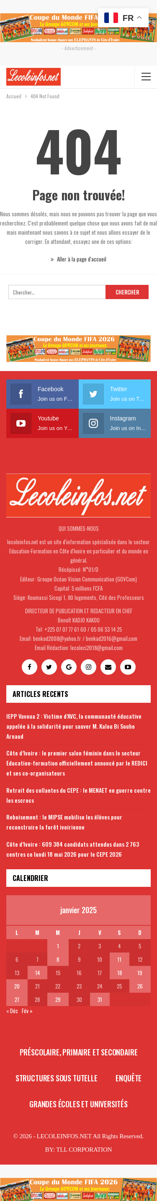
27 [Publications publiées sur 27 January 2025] (17, 999)
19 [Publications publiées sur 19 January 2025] (139, 972)
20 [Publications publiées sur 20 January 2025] (17, 986)
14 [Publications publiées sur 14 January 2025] (37, 972)
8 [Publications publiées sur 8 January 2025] (58, 959)
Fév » (27, 1010)
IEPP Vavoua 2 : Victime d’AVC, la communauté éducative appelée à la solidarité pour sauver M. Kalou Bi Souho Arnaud (74, 726)
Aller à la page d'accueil (78, 259)
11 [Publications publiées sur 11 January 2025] (119, 959)
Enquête (129, 1078)
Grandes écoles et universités (78, 1104)
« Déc (12, 1010)
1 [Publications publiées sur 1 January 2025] (58, 946)
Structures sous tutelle (56, 1078)
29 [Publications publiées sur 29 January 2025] (58, 999)
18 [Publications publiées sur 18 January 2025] (119, 972)
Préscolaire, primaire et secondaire (79, 1052)
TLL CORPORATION (84, 1149)
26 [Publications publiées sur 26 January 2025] (140, 986)
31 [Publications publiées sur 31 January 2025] (100, 999)
